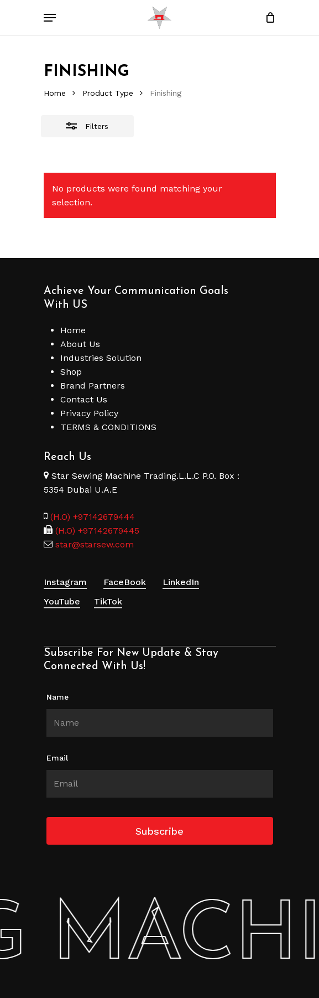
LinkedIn (181, 582)
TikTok (108, 601)
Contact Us (83, 399)
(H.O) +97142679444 (92, 516)
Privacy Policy (89, 413)
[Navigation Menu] (50, 17)
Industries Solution (101, 358)
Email (57, 757)
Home (55, 93)
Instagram (65, 582)
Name (57, 696)
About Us (80, 344)
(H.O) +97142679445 (96, 530)
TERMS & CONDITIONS (108, 427)
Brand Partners (92, 385)
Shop (71, 371)
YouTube (62, 601)
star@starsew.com (93, 544)
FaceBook (124, 582)
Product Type (107, 93)
